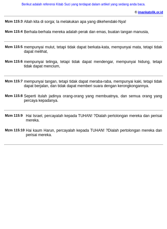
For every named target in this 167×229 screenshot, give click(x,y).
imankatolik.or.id (150, 12)
